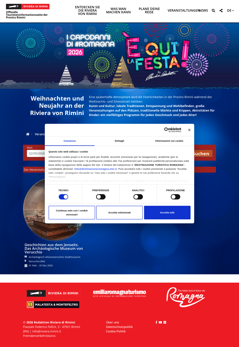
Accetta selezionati (119, 212)
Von (29, 148)
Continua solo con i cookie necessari (72, 212)
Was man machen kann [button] (118, 10)
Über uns (112, 322)
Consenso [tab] (70, 140)
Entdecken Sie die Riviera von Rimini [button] (87, 10)
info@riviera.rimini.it (46, 331)
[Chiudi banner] (189, 130)
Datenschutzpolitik (119, 327)
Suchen (201, 153)
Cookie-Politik (116, 331)
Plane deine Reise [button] (149, 10)
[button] (213, 11)
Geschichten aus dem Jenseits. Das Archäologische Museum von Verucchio (54, 248)
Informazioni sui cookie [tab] (169, 140)
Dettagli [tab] (119, 140)
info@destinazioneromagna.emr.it (95, 168)
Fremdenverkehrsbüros (39, 336)
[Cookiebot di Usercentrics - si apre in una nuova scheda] (166, 129)
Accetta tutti (167, 212)
